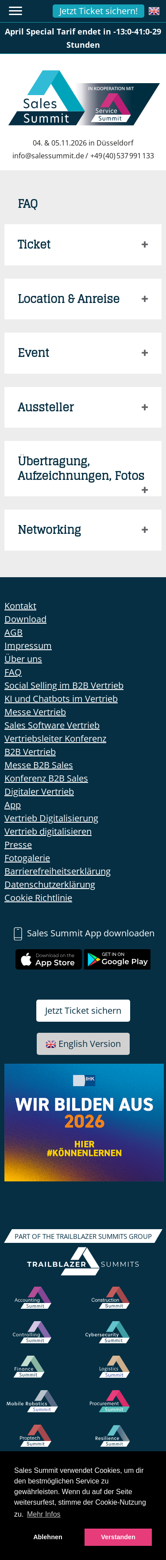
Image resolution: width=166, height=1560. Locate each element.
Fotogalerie (27, 858)
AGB (13, 632)
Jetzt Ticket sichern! (98, 11)
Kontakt (20, 606)
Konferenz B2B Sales (46, 778)
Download (25, 619)
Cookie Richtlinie (38, 898)
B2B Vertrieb (30, 752)
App (12, 805)
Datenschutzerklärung (49, 884)
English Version (83, 1044)
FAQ (13, 672)
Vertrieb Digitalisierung (51, 818)
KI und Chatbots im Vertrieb (61, 699)
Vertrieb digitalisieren (48, 831)
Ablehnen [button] (47, 1537)
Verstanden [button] (118, 1537)
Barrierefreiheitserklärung (57, 871)
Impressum (28, 646)
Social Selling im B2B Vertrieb (64, 685)
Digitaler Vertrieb (39, 791)
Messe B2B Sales (38, 765)
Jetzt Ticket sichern (83, 1010)
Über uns (23, 659)
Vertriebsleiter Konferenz (55, 738)
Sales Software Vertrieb (52, 725)
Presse (18, 845)
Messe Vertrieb (35, 712)
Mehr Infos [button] (44, 1514)
